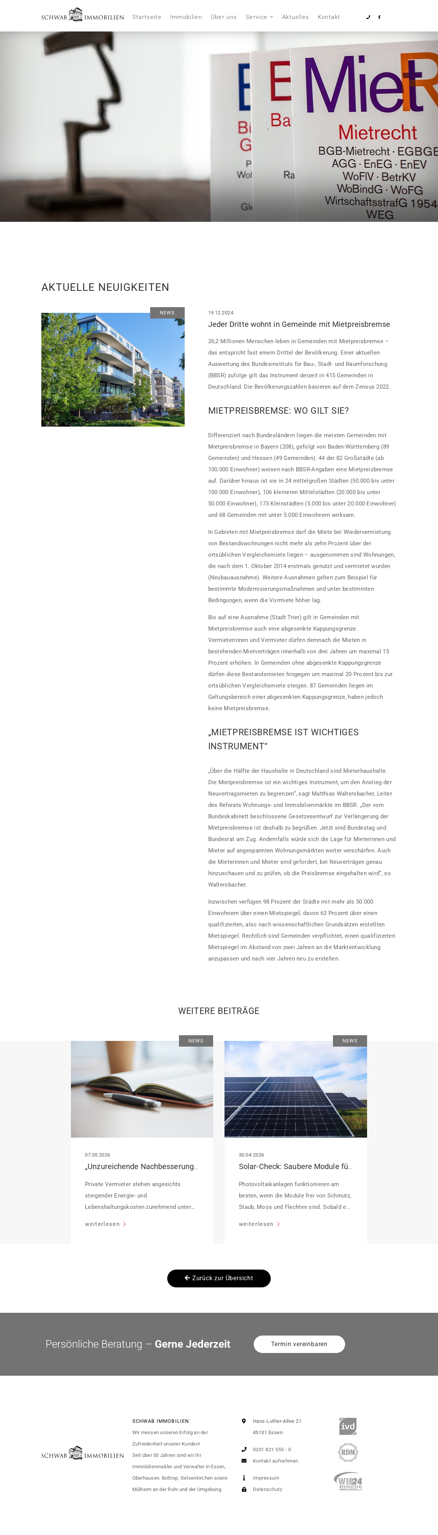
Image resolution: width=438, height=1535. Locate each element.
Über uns (224, 17)
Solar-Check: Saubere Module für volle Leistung (319, 1166)
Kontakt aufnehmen (268, 1461)
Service (256, 17)
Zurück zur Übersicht (219, 1278)
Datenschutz (260, 1489)
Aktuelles (295, 17)
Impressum (259, 1478)
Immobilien (186, 17)
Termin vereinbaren (299, 1344)
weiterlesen (103, 1224)
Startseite (147, 17)
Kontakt (329, 17)
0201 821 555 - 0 (265, 1449)
